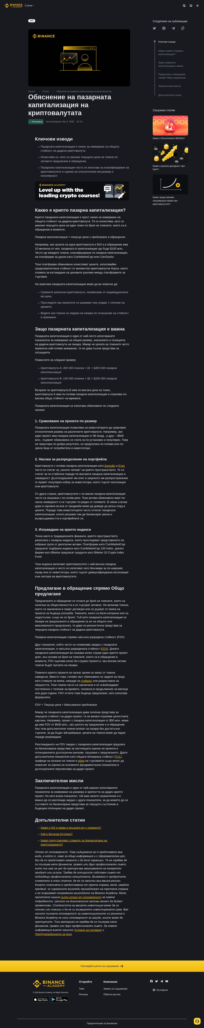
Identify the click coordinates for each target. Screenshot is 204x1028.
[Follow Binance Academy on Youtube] (166, 981)
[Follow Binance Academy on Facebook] (151, 981)
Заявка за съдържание (115, 989)
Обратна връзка (111, 994)
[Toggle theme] (197, 5)
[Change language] (191, 5)
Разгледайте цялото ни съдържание (102, 966)
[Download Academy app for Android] (59, 1000)
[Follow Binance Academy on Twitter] (156, 981)
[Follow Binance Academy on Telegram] (161, 981)
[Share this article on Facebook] (164, 28)
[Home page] (14, 5)
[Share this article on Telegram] (173, 28)
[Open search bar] (183, 5)
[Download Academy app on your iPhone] (41, 1000)
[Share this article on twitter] (154, 28)
